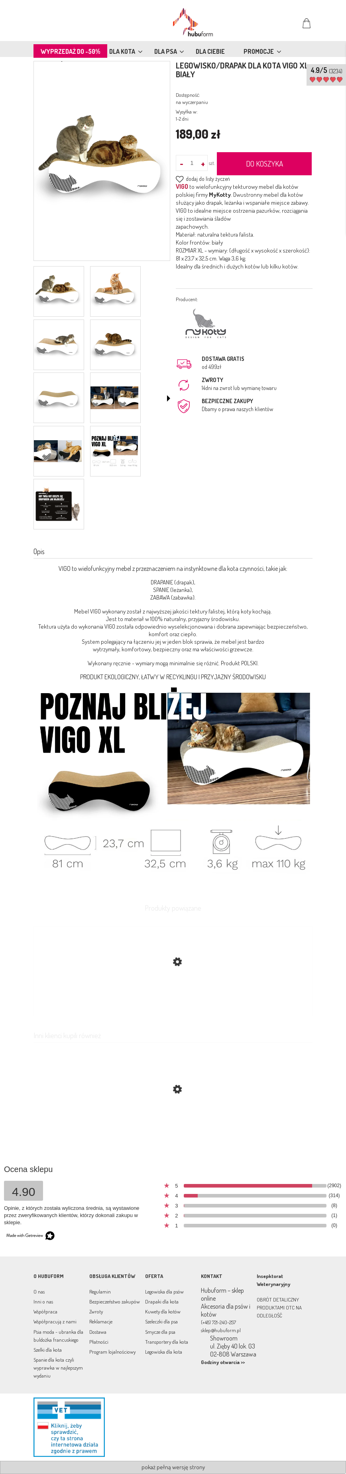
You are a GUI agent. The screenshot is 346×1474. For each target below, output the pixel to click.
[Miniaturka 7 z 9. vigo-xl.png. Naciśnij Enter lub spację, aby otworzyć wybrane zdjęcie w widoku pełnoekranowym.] (58, 451)
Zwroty (96, 1311)
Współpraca (45, 1311)
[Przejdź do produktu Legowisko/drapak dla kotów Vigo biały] (173, 1127)
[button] (168, 398)
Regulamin (100, 1291)
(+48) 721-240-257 (218, 1322)
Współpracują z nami (55, 1321)
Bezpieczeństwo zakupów (114, 1301)
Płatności (98, 1342)
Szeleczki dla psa (161, 1321)
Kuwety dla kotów (163, 1311)
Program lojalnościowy (112, 1352)
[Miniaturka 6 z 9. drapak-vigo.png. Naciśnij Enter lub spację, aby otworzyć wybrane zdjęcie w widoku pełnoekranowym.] (114, 397)
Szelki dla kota (47, 1350)
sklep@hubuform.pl (221, 1330)
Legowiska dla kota (163, 1352)
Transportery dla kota (166, 1342)
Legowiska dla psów (164, 1291)
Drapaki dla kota (162, 1301)
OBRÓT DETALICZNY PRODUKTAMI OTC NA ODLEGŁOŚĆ (279, 1307)
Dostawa (97, 1332)
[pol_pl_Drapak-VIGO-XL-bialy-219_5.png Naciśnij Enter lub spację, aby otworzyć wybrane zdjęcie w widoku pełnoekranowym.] (102, 162)
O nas (39, 1291)
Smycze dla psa (160, 1332)
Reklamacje (100, 1321)
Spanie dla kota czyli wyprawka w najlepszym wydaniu (58, 1367)
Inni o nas (43, 1301)
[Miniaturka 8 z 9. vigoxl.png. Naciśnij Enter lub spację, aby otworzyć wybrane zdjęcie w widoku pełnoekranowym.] (114, 451)
